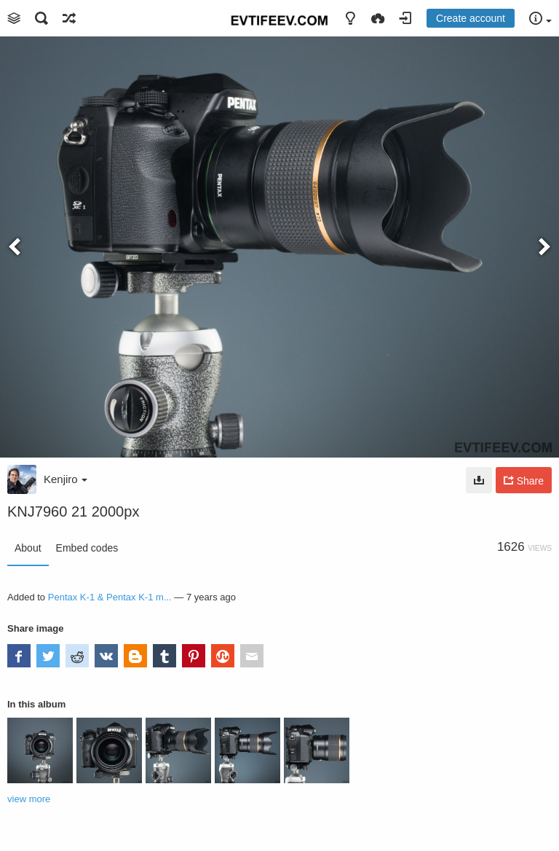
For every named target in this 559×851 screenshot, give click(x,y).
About (28, 548)
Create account (470, 18)
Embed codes (87, 548)
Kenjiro (65, 479)
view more (28, 798)
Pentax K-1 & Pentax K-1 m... (110, 597)
